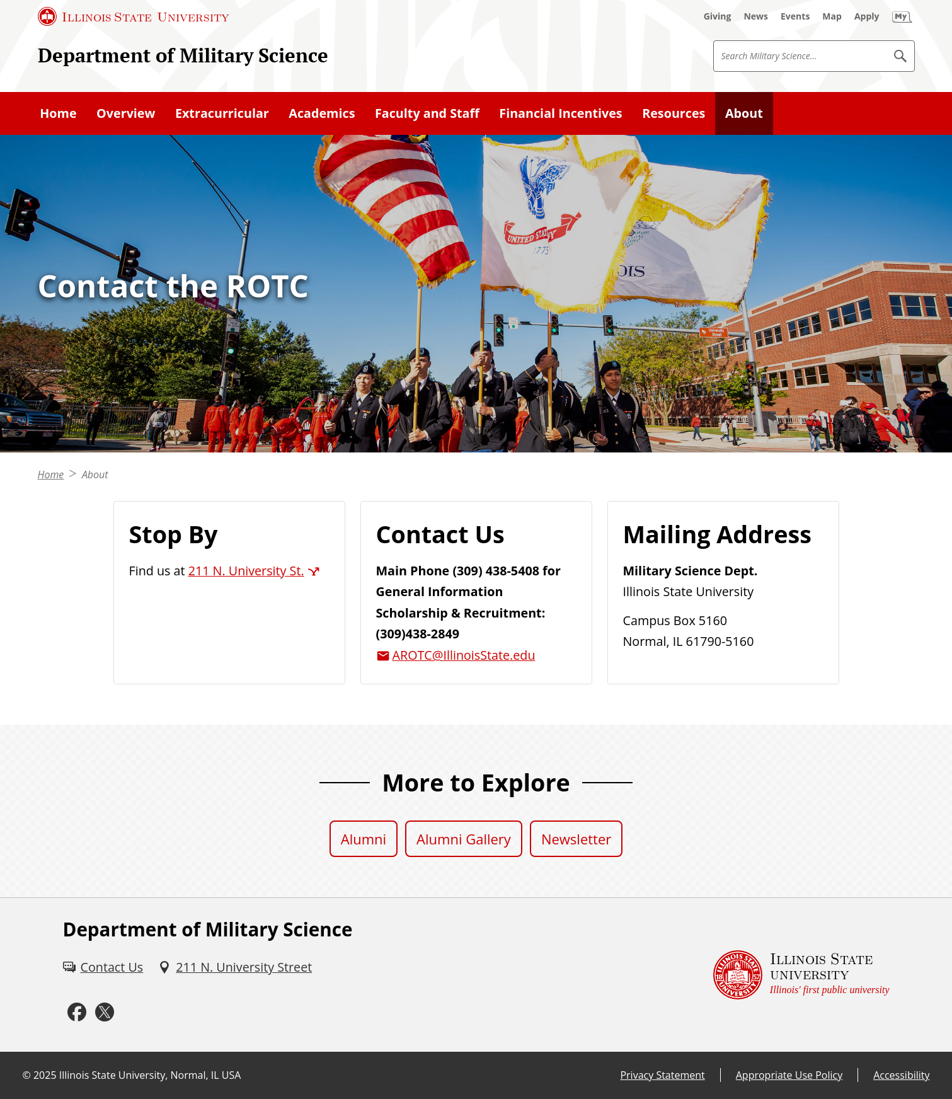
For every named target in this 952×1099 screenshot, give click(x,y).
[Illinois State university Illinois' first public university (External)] (801, 975)
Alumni (363, 838)
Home (51, 474)
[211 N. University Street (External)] (235, 967)
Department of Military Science (183, 55)
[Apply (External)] (867, 16)
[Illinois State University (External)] (133, 16)
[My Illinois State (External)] (902, 16)
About (95, 474)
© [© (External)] (27, 1075)
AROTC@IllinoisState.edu (464, 655)
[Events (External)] (795, 16)
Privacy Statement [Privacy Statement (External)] (662, 1075)
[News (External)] (756, 16)
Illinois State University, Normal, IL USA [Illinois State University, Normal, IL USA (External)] (150, 1075)
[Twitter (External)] (104, 1012)
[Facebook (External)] (77, 1012)
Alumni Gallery (463, 838)
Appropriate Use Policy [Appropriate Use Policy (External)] (789, 1075)
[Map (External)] (832, 16)
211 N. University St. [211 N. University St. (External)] (246, 570)
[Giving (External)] (717, 16)
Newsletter (576, 838)
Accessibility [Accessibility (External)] (901, 1075)
